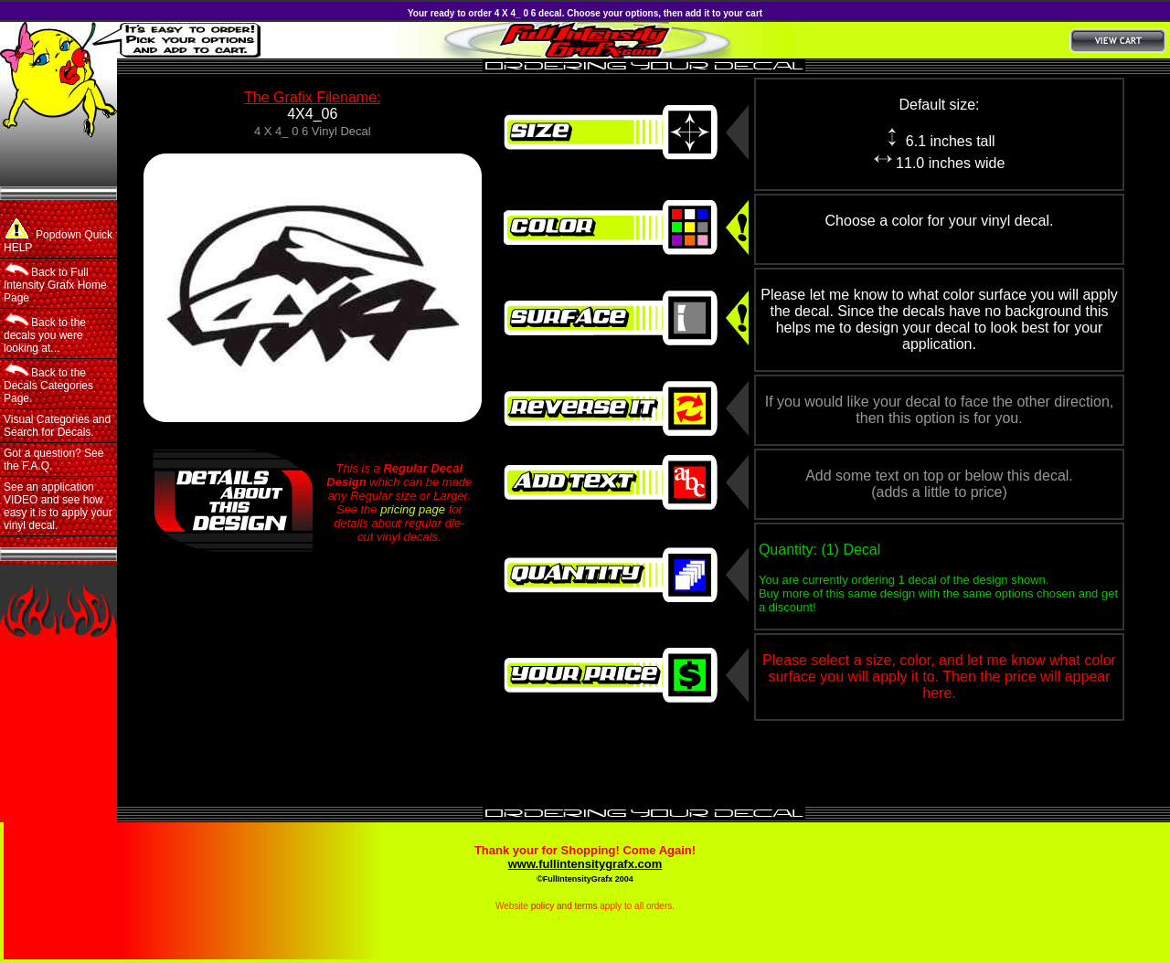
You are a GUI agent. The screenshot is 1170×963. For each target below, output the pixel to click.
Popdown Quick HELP (58, 236)
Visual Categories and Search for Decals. (57, 426)
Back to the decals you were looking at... (45, 333)
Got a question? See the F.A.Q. (53, 459)
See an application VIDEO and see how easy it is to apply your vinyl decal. (58, 506)
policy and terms (564, 906)
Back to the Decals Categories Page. (48, 384)
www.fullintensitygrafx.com (585, 864)
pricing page (412, 509)
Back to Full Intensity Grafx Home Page (55, 283)
